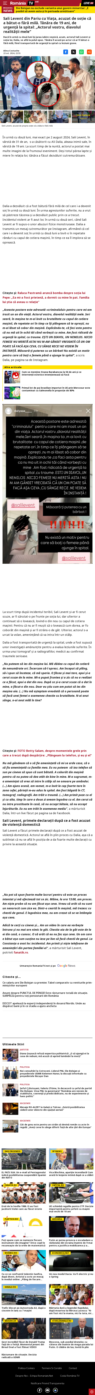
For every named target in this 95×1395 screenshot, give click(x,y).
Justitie (24, 1049)
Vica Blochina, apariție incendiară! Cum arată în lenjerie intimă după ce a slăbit (71, 1174)
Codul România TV (70, 1375)
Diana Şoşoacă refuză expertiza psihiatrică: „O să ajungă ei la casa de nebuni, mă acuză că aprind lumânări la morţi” (54, 1055)
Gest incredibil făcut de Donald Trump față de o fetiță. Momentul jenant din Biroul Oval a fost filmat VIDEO (23, 1345)
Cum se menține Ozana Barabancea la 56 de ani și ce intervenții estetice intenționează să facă (51, 373)
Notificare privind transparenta (47, 1383)
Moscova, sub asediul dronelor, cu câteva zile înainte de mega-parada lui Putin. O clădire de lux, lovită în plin (71, 1345)
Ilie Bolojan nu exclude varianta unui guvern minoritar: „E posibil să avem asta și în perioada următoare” (52, 10)
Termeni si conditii (52, 1368)
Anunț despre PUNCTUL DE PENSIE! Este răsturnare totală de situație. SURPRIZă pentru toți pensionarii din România (45, 994)
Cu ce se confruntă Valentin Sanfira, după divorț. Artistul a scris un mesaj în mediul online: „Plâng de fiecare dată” (22, 1277)
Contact (73, 1368)
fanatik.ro (21, 952)
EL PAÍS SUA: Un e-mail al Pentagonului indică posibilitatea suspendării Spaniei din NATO (24, 1175)
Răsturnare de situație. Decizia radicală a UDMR (19, 1356)
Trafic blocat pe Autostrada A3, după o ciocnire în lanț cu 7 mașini (24, 1309)
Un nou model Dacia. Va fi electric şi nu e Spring (71, 1275)
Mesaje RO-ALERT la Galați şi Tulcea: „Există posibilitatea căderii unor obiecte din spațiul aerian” (52, 1108)
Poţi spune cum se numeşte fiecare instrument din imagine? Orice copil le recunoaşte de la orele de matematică (23, 1243)
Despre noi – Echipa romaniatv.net (34, 1375)
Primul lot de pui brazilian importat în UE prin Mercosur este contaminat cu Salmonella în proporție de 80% (56, 389)
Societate (25, 1103)
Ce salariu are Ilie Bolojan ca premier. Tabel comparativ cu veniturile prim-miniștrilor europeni (47, 984)
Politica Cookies (26, 1368)
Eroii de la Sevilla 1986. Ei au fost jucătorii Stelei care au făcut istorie (22, 1207)
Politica (25, 1067)
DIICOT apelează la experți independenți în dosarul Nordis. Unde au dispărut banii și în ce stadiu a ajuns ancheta (44, 1005)
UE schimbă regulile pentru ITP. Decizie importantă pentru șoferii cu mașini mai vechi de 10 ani (71, 1209)
